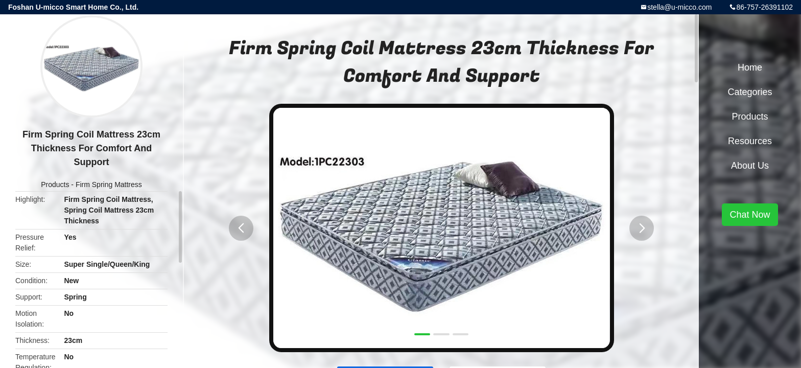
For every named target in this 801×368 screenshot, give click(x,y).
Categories (749, 92)
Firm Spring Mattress (109, 184)
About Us (750, 165)
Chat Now (749, 215)
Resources (750, 141)
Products (55, 184)
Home (750, 67)
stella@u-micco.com (679, 7)
